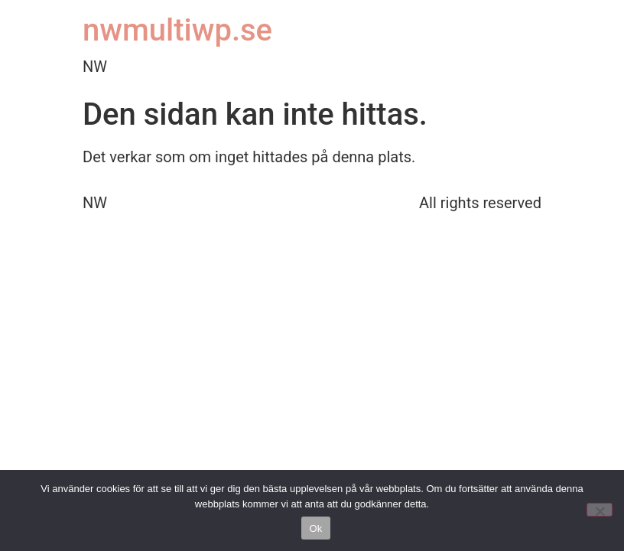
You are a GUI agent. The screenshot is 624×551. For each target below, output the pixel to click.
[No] (600, 510)
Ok (315, 528)
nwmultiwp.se (177, 30)
